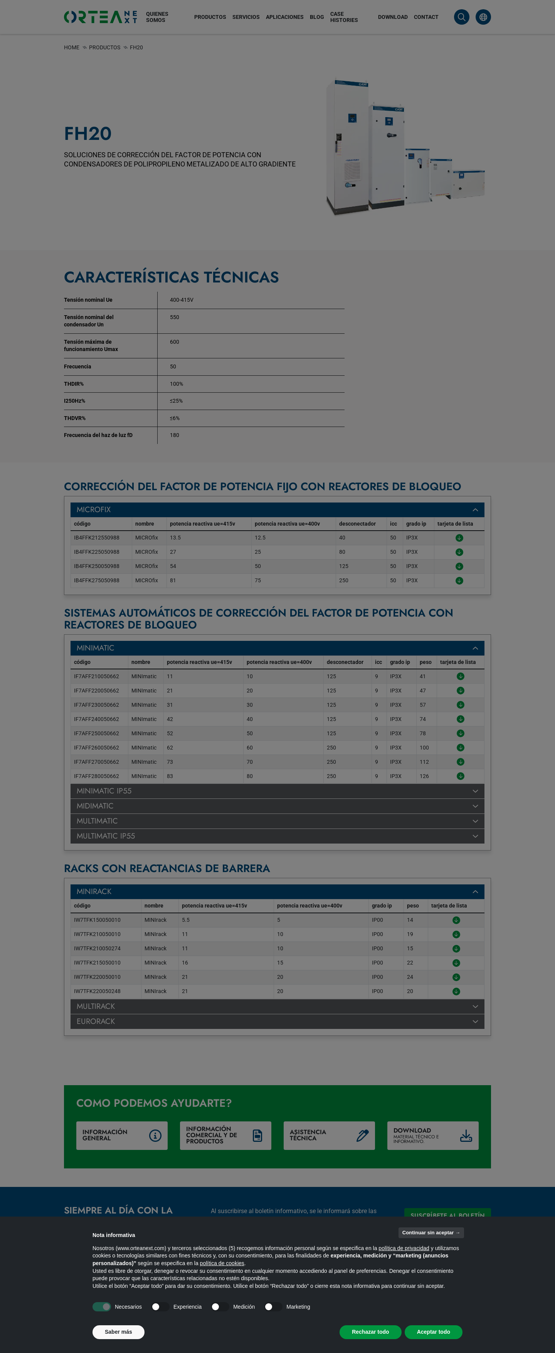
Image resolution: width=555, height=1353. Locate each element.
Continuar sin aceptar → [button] (431, 1232)
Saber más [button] (118, 1332)
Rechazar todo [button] (370, 1332)
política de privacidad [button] (403, 1248)
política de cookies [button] (222, 1263)
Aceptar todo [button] (433, 1332)
